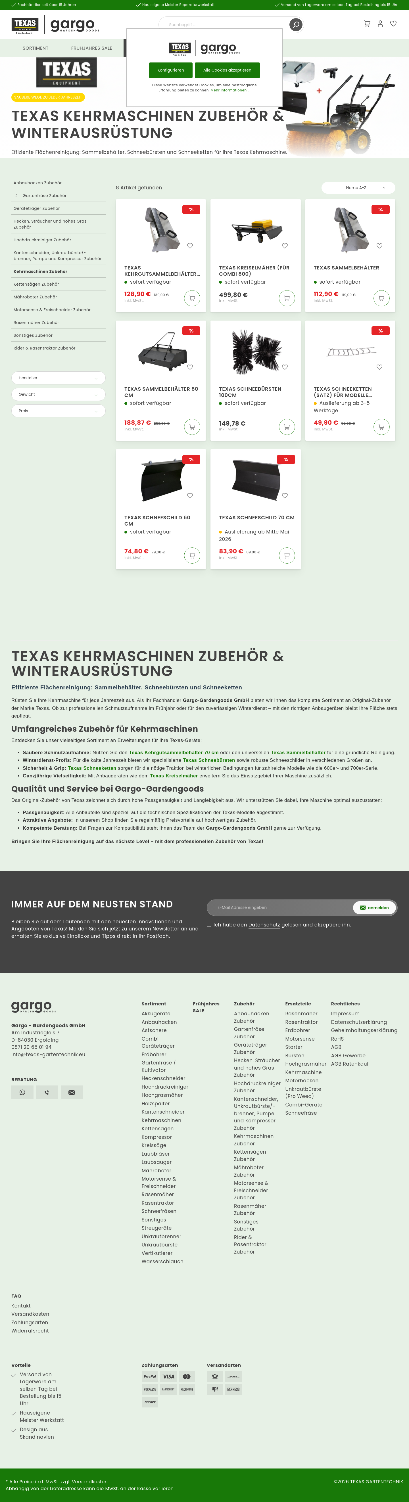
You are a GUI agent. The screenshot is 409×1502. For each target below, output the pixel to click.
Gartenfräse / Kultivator (159, 1066)
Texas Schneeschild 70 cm (257, 517)
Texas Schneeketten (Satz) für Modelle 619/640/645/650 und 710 (349, 392)
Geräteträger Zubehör (37, 208)
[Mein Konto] (380, 24)
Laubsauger (157, 1162)
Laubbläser (156, 1153)
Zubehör (244, 1004)
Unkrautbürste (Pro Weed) (303, 1093)
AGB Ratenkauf (350, 1063)
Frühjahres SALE (206, 1007)
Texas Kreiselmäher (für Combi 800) (254, 271)
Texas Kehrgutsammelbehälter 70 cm (160, 271)
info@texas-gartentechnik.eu (48, 1054)
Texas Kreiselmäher (174, 776)
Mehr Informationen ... (231, 90)
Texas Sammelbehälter (346, 268)
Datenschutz (264, 924)
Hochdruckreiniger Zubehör (42, 240)
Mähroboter (157, 1170)
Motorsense (300, 1038)
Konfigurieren (171, 70)
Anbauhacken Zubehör (38, 183)
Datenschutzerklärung (359, 1022)
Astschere (154, 1030)
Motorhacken (302, 1080)
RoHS (337, 1038)
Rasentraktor (158, 1203)
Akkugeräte (156, 1013)
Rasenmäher (158, 1194)
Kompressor (157, 1137)
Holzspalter (156, 1103)
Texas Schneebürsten (209, 760)
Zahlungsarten (29, 1322)
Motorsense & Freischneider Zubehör (52, 310)
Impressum (345, 1013)
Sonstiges (154, 1219)
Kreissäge (154, 1145)
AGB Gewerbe (348, 1055)
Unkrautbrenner (161, 1236)
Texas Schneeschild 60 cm (157, 520)
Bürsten (295, 1055)
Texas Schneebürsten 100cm (250, 392)
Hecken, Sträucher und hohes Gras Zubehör (50, 224)
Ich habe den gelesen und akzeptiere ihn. (282, 924)
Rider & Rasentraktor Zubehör (45, 348)
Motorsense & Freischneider (159, 1182)
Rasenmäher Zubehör (36, 322)
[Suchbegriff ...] (224, 24)
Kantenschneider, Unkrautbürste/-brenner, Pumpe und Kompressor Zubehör (58, 256)
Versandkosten (30, 1314)
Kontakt (21, 1305)
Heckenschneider (163, 1078)
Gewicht (58, 394)
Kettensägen (158, 1128)
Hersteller (58, 378)
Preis (58, 411)
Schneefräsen (159, 1211)
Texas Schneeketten (92, 768)
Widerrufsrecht (30, 1330)
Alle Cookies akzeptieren (227, 70)
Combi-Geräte (304, 1104)
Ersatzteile (298, 1004)
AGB (336, 1047)
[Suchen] (295, 24)
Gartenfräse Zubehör (45, 195)
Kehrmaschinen (161, 1120)
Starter (294, 1047)
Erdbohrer (154, 1054)
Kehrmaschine (303, 1072)
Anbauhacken (159, 1022)
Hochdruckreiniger (165, 1086)
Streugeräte (157, 1228)
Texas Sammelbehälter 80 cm (161, 392)
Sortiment (154, 1004)
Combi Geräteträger (158, 1042)
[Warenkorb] (367, 24)
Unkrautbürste (160, 1244)
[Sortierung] (358, 188)
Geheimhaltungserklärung (364, 1030)
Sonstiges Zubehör (33, 335)
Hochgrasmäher (162, 1095)
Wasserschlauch (163, 1261)
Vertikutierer (157, 1253)
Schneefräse (301, 1113)
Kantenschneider (163, 1111)
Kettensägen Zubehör (36, 284)
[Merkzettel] (393, 24)
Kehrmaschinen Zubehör (40, 271)
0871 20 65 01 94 (31, 1047)
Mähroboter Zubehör (35, 297)
